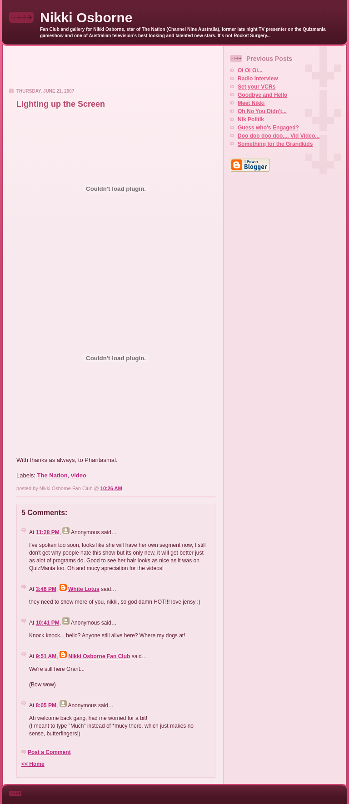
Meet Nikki (251, 103)
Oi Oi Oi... (250, 70)
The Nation (52, 475)
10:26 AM (111, 488)
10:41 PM (48, 623)
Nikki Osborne (86, 17)
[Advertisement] (113, 69)
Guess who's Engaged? (268, 127)
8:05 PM (46, 705)
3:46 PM (46, 589)
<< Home (33, 764)
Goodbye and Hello (262, 95)
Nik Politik (251, 119)
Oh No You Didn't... (262, 111)
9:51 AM (46, 656)
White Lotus (84, 589)
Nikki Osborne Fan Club (99, 656)
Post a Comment (49, 752)
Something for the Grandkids (275, 144)
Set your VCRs (256, 87)
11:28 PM (48, 532)
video (78, 475)
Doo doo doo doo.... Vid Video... (278, 136)
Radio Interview (258, 78)
